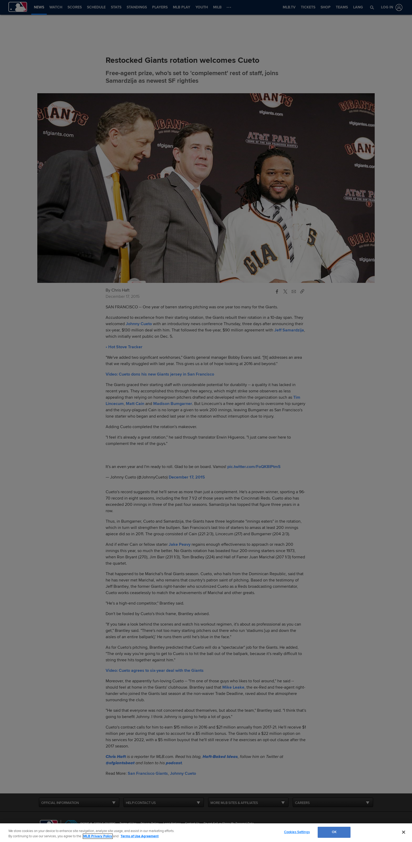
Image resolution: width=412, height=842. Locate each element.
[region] (206, 832)
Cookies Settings (297, 832)
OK (334, 832)
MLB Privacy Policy (97, 836)
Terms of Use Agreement (139, 836)
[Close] (403, 832)
